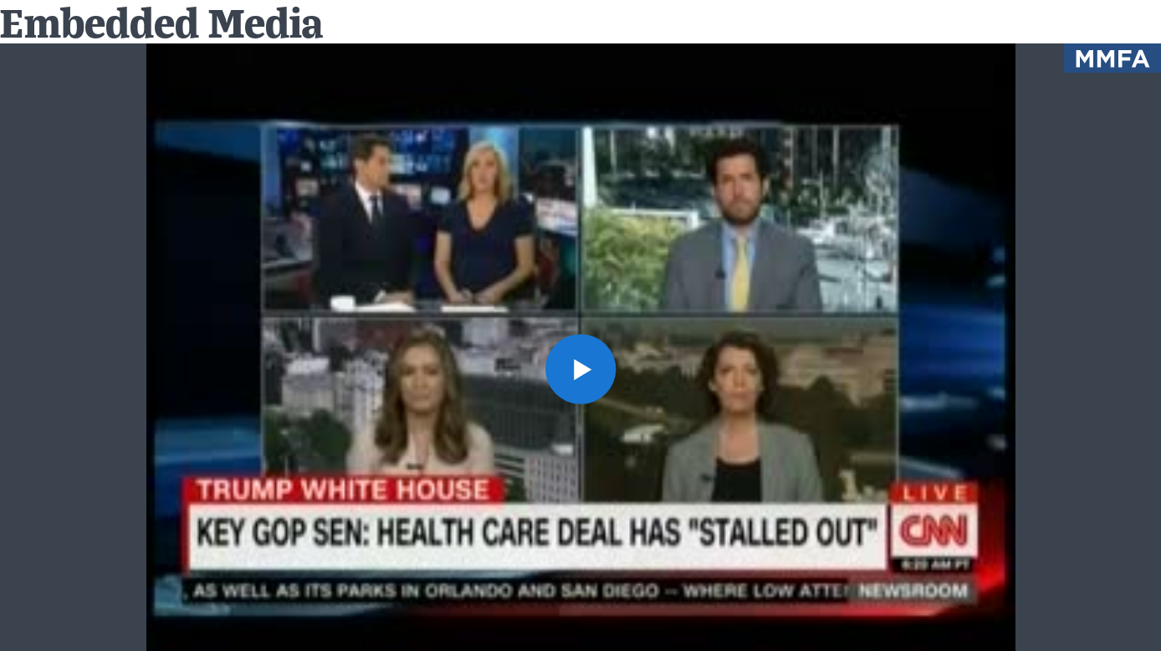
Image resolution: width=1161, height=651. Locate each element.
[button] (580, 369)
